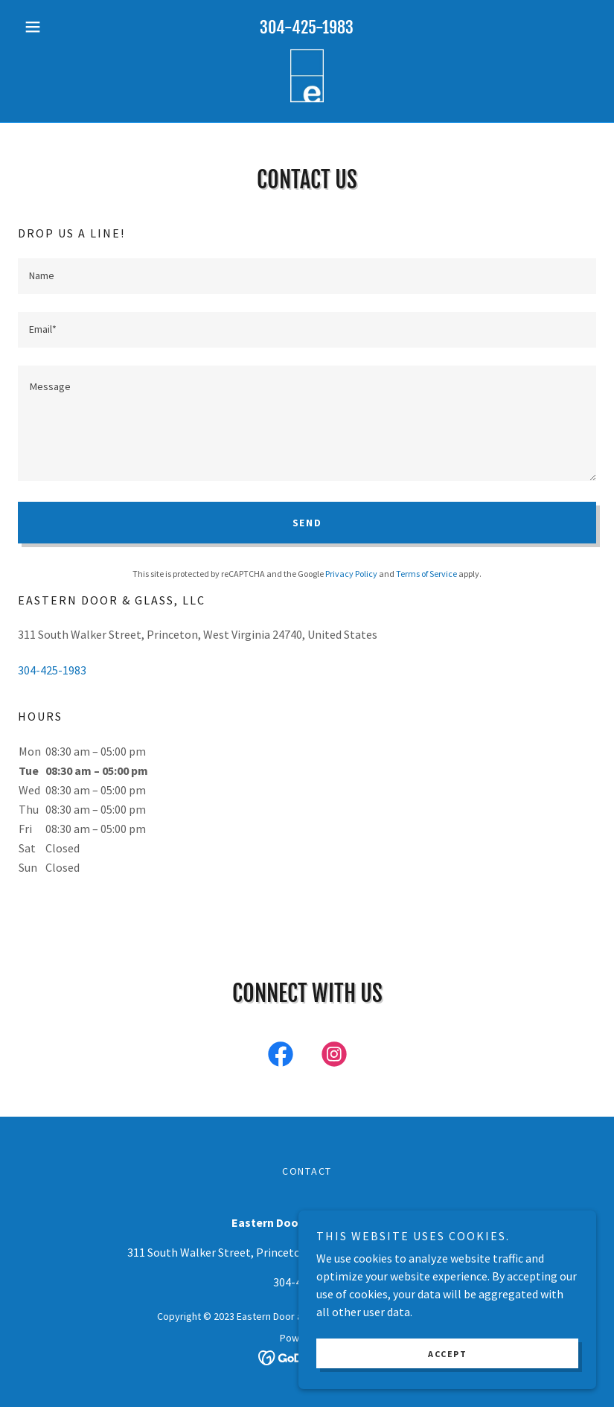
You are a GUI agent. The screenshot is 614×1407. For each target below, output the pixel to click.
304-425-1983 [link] (307, 27)
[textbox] (307, 276)
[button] (61, 27)
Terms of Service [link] (426, 573)
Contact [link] (307, 1171)
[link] (307, 77)
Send (307, 522)
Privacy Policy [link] (351, 573)
